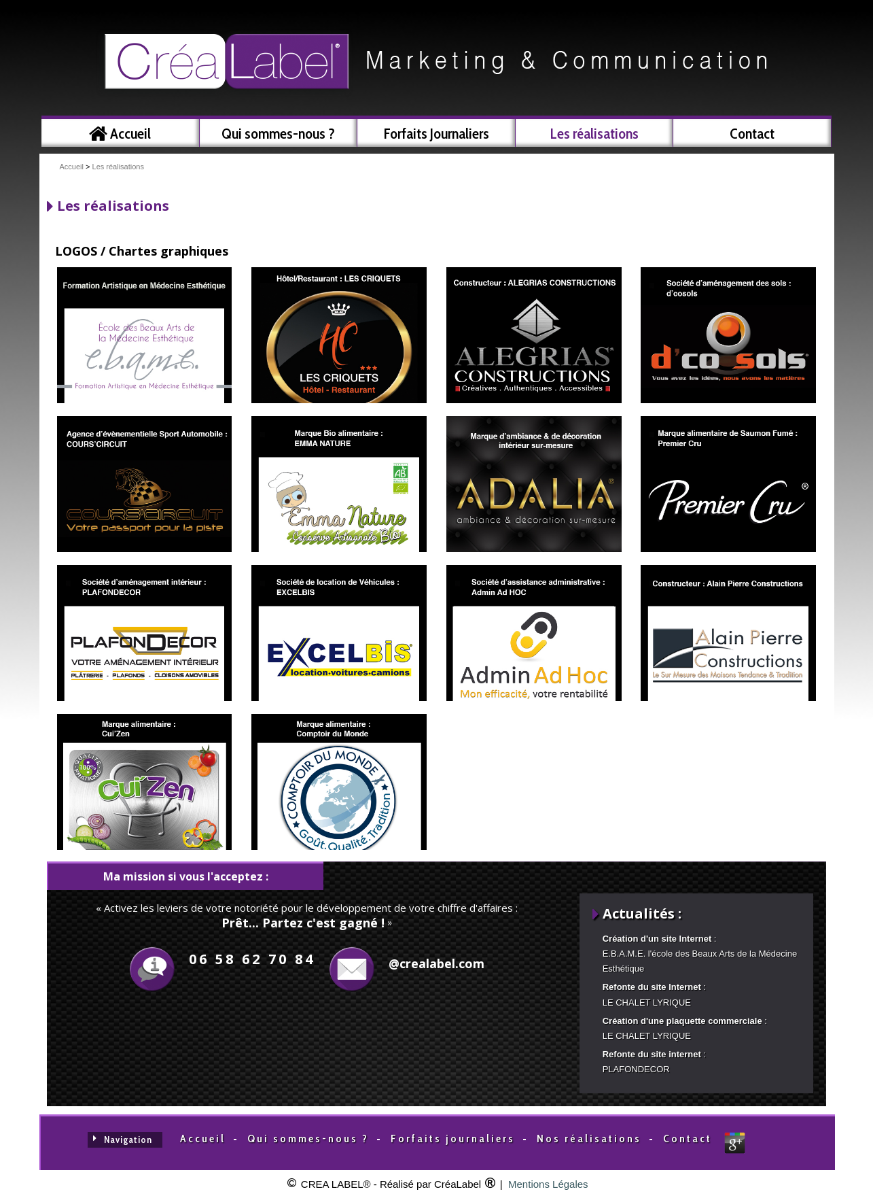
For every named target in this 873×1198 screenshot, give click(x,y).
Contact (687, 1138)
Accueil (72, 166)
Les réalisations (118, 166)
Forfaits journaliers (453, 1138)
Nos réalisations (589, 1138)
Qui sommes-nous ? (308, 1138)
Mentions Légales (548, 1184)
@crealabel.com (436, 963)
